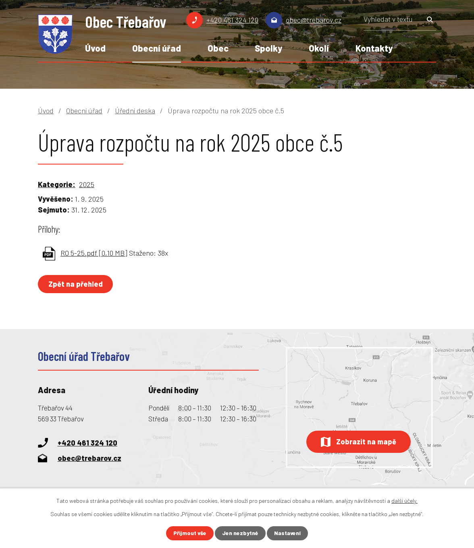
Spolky (268, 48)
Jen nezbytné (240, 533)
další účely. (404, 500)
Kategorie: (56, 184)
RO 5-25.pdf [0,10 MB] (93, 252)
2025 (86, 184)
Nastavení (288, 533)
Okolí (319, 48)
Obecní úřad (156, 48)
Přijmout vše (189, 533)
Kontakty (374, 48)
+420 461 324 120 (232, 19)
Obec (218, 48)
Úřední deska (135, 110)
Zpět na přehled (76, 283)
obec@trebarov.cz (313, 19)
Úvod (95, 48)
